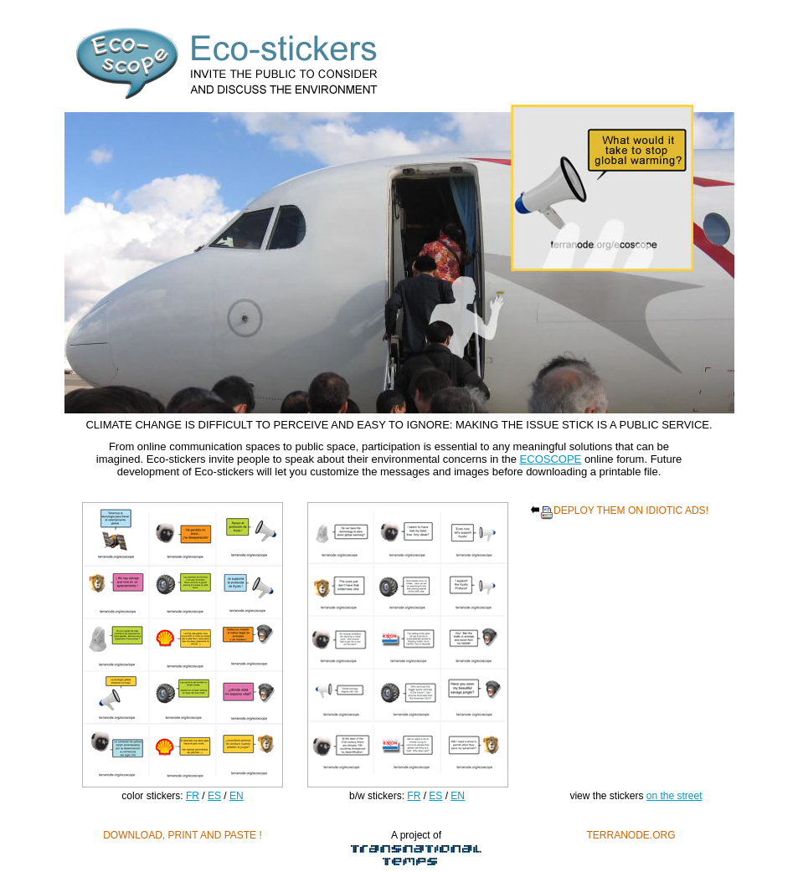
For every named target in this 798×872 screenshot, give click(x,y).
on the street (674, 796)
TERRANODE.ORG (630, 835)
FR (192, 796)
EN (236, 796)
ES (214, 796)
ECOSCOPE (551, 459)
